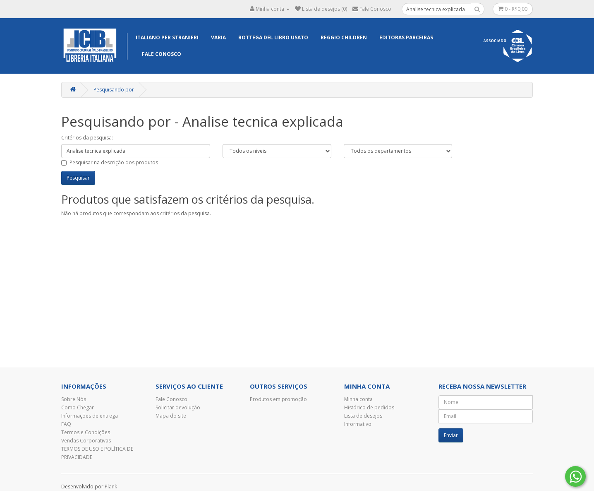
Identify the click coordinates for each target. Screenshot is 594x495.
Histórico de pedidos (369, 407)
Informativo (357, 424)
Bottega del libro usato (273, 37)
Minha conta (358, 399)
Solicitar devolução (178, 407)
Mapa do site (171, 415)
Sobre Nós (73, 399)
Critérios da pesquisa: (87, 137)
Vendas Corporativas (86, 440)
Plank (111, 486)
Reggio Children (344, 37)
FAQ (66, 424)
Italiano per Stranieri (167, 37)
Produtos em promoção (278, 399)
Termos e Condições (85, 432)
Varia (218, 37)
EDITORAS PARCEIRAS (406, 37)
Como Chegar (77, 407)
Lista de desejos (363, 415)
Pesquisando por (113, 89)
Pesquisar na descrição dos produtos (109, 162)
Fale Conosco (161, 54)
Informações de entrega (89, 415)
